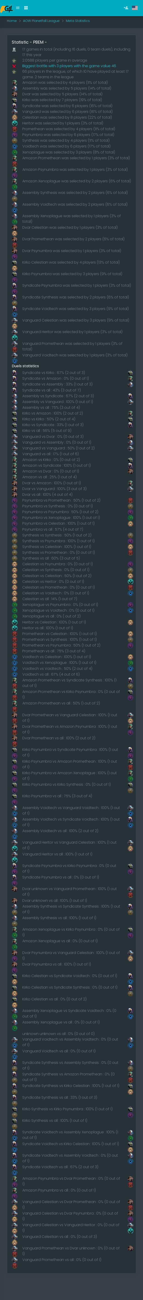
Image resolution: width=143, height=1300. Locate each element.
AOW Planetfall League (41, 20)
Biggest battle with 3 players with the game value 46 (69, 66)
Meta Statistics (78, 20)
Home (12, 20)
